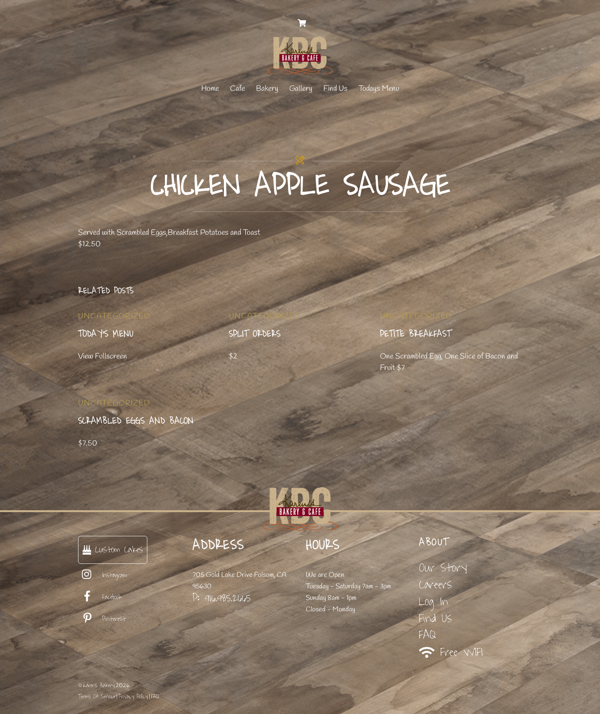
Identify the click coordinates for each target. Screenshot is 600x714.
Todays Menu (379, 89)
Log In (433, 601)
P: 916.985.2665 (221, 598)
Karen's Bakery (98, 685)
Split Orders (254, 334)
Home (210, 89)
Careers (435, 585)
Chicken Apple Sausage (300, 185)
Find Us (335, 89)
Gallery (300, 89)
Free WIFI (451, 652)
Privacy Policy (133, 696)
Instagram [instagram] (102, 575)
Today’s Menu (106, 334)
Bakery (267, 89)
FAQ (427, 635)
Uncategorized (114, 316)
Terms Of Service (96, 696)
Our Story (443, 568)
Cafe (237, 89)
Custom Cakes (113, 549)
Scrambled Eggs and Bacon (136, 421)
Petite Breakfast (415, 334)
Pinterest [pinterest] (102, 619)
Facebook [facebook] (100, 597)
